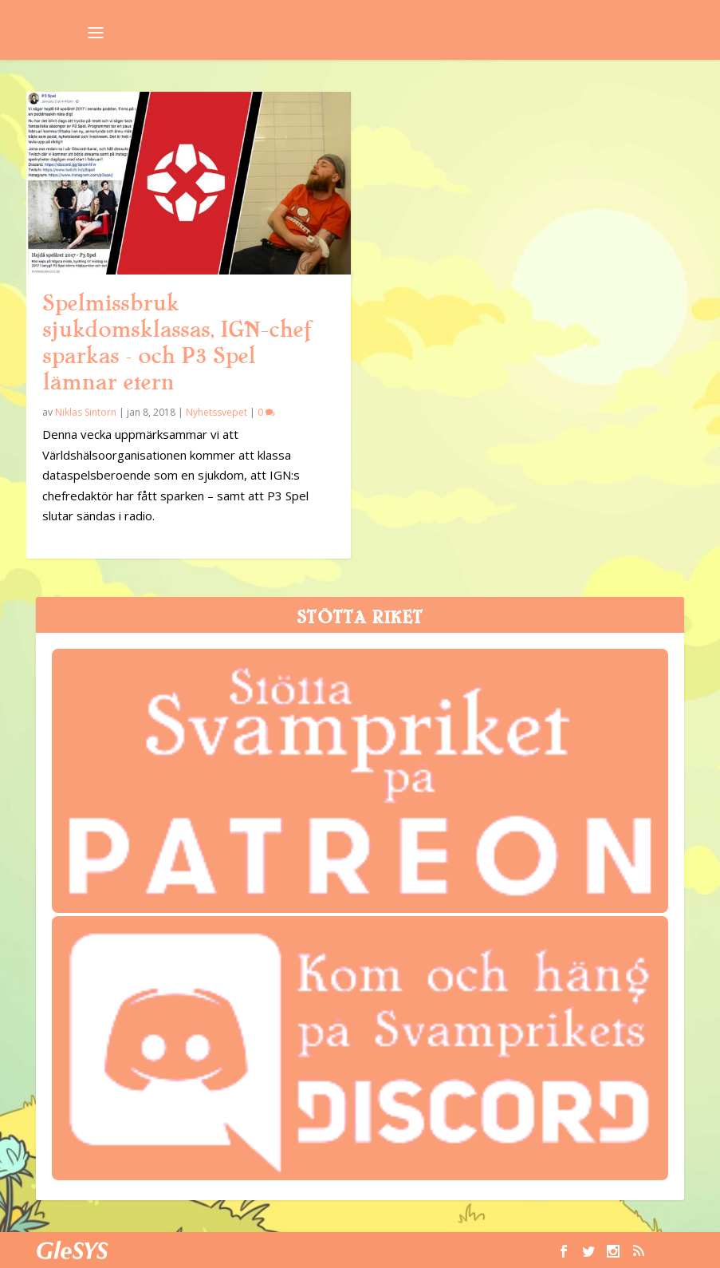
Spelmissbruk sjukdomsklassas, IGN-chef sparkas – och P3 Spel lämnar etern (176, 343)
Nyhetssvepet (216, 412)
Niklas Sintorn (85, 412)
